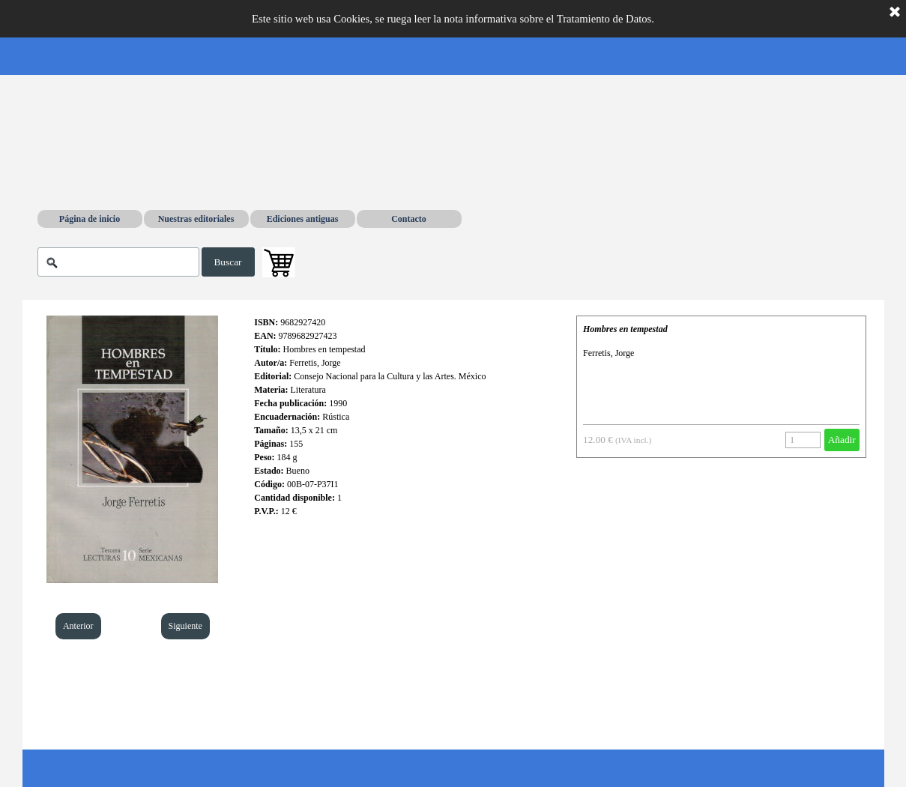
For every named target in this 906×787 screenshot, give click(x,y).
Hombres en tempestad (625, 329)
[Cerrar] (894, 13)
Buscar (227, 262)
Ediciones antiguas (303, 219)
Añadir (842, 439)
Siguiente (185, 626)
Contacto (408, 219)
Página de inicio (89, 219)
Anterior (78, 626)
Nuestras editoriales (196, 219)
